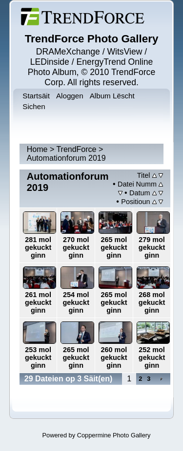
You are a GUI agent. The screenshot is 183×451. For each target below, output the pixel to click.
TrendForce (76, 149)
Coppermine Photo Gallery (114, 435)
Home (37, 149)
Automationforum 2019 (66, 158)
